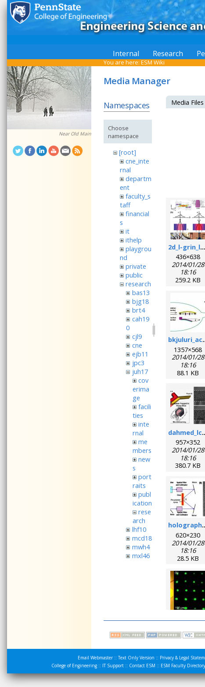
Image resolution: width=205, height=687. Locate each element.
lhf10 (139, 529)
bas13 (141, 292)
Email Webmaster (95, 658)
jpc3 (138, 362)
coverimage (141, 389)
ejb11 (140, 353)
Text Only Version (136, 658)
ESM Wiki (153, 62)
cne (137, 345)
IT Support (113, 665)
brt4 (138, 310)
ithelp (134, 239)
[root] (127, 152)
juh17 (140, 371)
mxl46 (141, 555)
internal (141, 428)
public (134, 275)
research (138, 283)
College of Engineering (74, 665)
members (142, 446)
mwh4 (141, 546)
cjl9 (137, 336)
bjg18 (140, 301)
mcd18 (142, 538)
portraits (142, 481)
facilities (142, 411)
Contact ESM (142, 665)
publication (142, 498)
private (136, 266)
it (127, 231)
